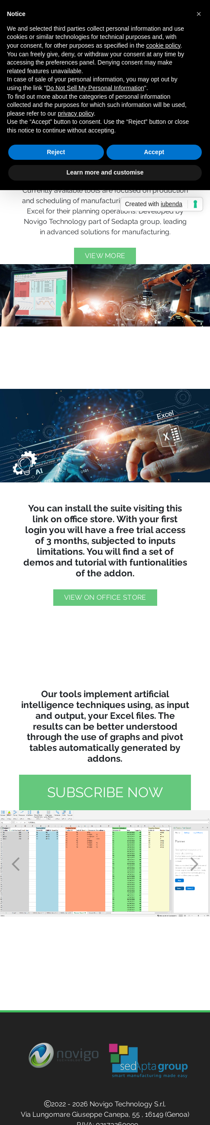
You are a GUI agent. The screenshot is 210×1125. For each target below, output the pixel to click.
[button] (16, 863)
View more (105, 256)
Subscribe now (105, 792)
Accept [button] (154, 152)
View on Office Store (105, 597)
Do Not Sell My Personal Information (95, 87)
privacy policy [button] (76, 113)
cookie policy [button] (163, 45)
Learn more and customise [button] (104, 172)
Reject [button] (56, 152)
